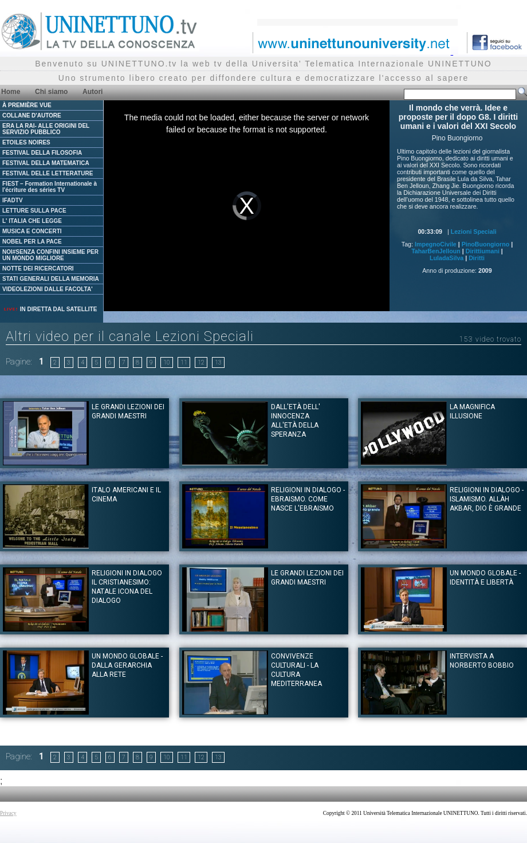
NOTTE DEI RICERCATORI (38, 268)
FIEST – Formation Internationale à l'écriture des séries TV (49, 187)
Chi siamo (51, 92)
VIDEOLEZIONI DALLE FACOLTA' (47, 289)
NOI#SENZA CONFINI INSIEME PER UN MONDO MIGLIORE (50, 255)
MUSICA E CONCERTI (32, 231)
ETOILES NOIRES (26, 142)
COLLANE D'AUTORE (31, 115)
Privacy (8, 813)
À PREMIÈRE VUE (27, 105)
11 (183, 362)
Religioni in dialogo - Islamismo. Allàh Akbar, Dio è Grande (487, 499)
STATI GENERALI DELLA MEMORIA (50, 279)
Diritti (477, 257)
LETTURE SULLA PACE (34, 210)
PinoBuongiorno (485, 244)
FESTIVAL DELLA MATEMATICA (45, 163)
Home (10, 92)
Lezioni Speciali (474, 231)
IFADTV (12, 200)
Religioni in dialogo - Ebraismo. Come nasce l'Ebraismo (308, 499)
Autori (92, 92)
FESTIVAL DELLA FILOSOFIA (42, 153)
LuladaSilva (446, 257)
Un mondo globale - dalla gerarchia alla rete (127, 665)
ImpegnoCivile (436, 244)
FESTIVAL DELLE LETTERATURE (47, 173)
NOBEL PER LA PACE (32, 241)
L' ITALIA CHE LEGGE (32, 221)
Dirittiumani (483, 251)
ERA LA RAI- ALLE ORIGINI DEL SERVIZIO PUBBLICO (45, 129)
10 (166, 362)
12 (201, 362)
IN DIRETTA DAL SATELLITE (50, 309)
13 (218, 362)
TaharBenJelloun (436, 251)
